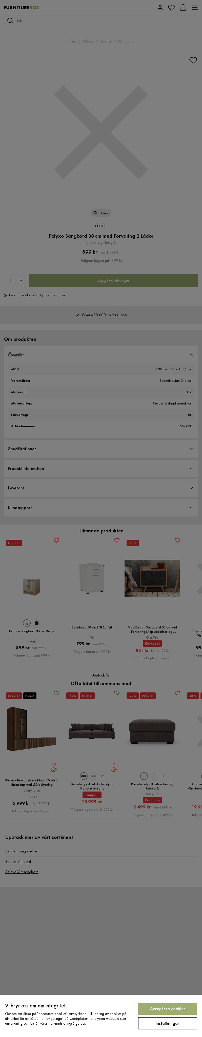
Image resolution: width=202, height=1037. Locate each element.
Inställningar (167, 1023)
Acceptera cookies (167, 1008)
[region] (101, 1016)
